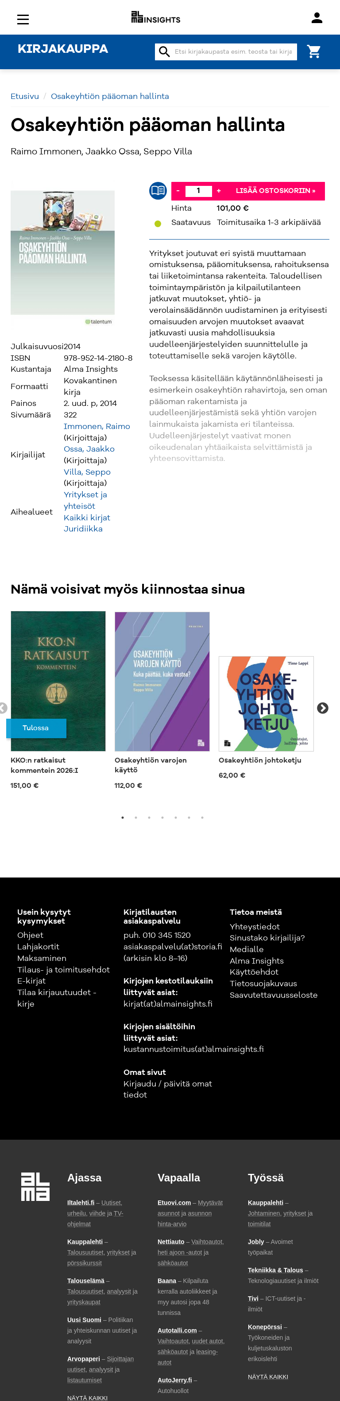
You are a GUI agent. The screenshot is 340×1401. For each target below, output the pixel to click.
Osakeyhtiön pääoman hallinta (110, 97)
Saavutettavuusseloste (274, 996)
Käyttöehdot (254, 972)
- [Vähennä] (178, 191)
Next (322, 708)
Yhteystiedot (255, 927)
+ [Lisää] (218, 191)
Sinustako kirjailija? (267, 938)
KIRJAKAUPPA (63, 49)
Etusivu (25, 97)
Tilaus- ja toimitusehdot (63, 970)
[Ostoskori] (314, 50)
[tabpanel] (58, 703)
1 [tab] (122, 817)
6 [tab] (189, 817)
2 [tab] (135, 817)
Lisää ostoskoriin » (276, 191)
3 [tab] (149, 817)
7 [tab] (202, 817)
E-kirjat (31, 981)
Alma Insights (257, 961)
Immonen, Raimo (97, 427)
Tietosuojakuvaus (263, 984)
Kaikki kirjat (87, 518)
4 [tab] (162, 817)
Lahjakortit (38, 947)
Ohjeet (30, 936)
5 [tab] (175, 817)
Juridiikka (83, 529)
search (164, 51)
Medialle (247, 950)
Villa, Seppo (87, 472)
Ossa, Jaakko (89, 449)
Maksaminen (41, 959)
